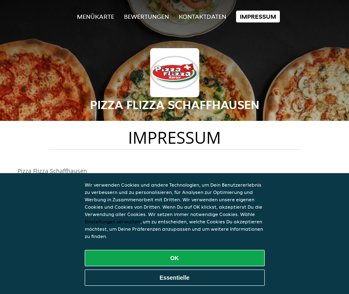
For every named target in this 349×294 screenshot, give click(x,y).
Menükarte (95, 16)
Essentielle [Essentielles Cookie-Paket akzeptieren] (174, 277)
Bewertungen (146, 16)
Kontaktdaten (202, 16)
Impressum (258, 16)
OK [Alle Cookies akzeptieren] (174, 258)
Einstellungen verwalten (112, 221)
